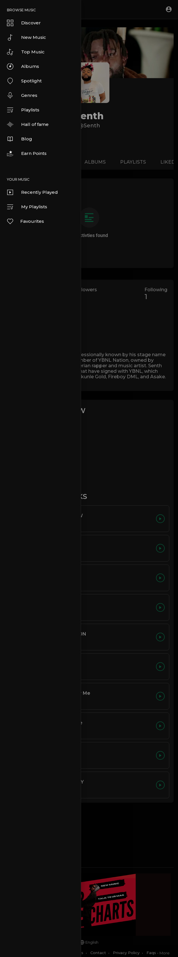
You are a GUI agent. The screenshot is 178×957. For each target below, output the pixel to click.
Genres (22, 95)
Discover (24, 23)
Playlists (23, 110)
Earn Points (27, 153)
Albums (23, 66)
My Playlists (27, 207)
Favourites (25, 221)
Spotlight (24, 81)
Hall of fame (28, 124)
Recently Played (32, 192)
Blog (19, 139)
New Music (26, 37)
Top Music (26, 52)
